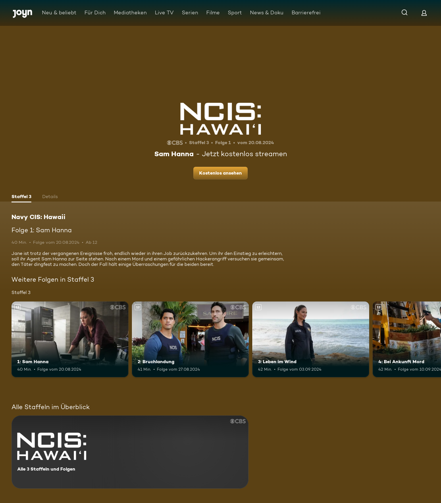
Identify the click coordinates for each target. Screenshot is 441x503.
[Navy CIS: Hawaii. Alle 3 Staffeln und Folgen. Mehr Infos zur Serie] (130, 452)
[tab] (21, 197)
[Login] (424, 13)
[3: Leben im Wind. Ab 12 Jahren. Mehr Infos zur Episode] (310, 339)
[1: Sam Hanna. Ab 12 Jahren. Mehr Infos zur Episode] (69, 339)
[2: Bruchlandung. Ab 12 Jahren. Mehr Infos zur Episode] (190, 339)
